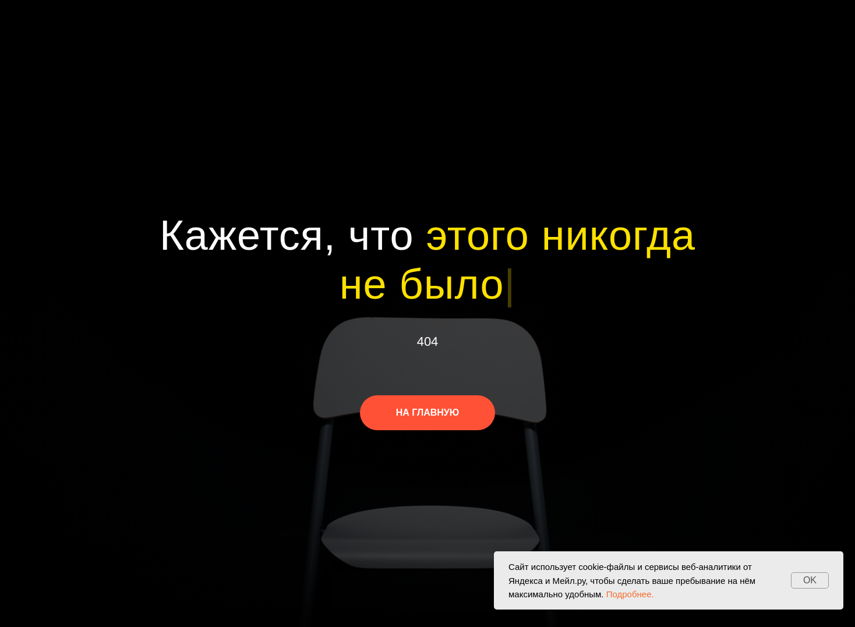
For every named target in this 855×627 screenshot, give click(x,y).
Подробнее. (630, 594)
